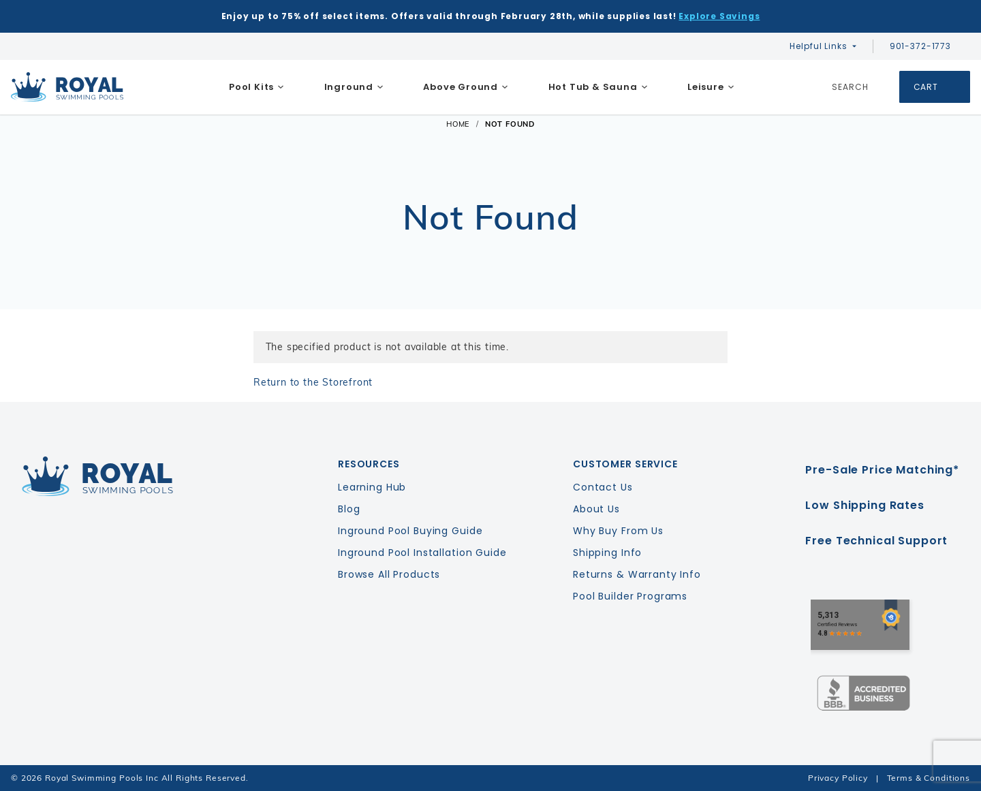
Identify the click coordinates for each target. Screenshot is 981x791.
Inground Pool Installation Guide (422, 552)
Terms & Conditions (928, 778)
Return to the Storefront (313, 382)
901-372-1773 (927, 46)
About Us (596, 509)
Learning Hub (372, 487)
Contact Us (603, 487)
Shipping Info (607, 552)
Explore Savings (719, 16)
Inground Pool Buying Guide (410, 531)
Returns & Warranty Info (637, 574)
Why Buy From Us (618, 531)
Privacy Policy (838, 778)
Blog (349, 509)
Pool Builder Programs (630, 596)
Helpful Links (818, 46)
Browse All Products (389, 574)
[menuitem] (257, 87)
